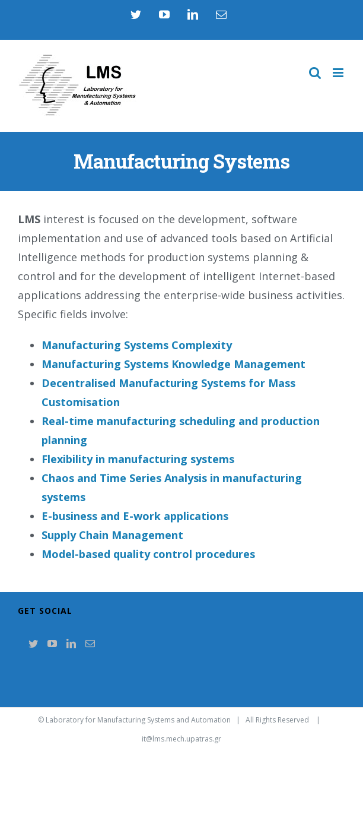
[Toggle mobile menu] (339, 72)
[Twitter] (33, 643)
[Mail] (90, 643)
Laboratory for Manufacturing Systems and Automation (138, 720)
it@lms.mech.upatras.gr (181, 739)
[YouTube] (52, 643)
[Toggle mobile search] (315, 72)
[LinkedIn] (71, 643)
